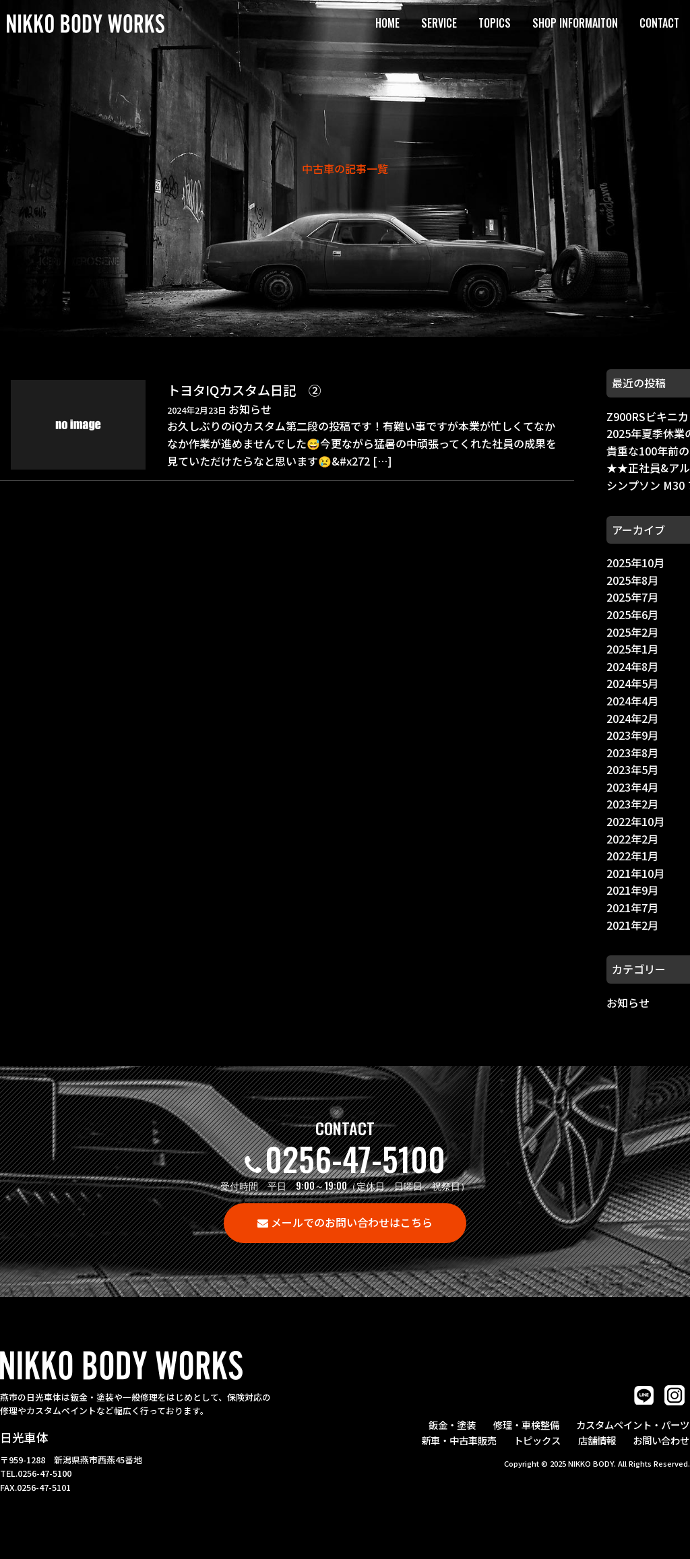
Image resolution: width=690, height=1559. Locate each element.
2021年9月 (632, 890)
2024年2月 (632, 718)
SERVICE (439, 23)
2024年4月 (632, 701)
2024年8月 (632, 666)
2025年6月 (632, 614)
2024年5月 (632, 683)
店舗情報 (598, 1439)
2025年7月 (632, 597)
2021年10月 (635, 873)
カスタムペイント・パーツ (633, 1424)
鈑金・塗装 (454, 1424)
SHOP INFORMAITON (575, 23)
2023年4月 (632, 787)
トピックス (539, 1439)
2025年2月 (632, 632)
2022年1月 (632, 856)
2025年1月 (632, 649)
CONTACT (659, 23)
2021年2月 (632, 925)
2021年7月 (632, 907)
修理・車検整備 (528, 1424)
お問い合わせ (661, 1439)
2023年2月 (632, 804)
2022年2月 (632, 839)
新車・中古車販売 (462, 1439)
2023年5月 (632, 769)
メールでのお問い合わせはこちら (352, 1222)
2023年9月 (632, 735)
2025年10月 (635, 562)
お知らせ (628, 1002)
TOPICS (494, 23)
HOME (387, 23)
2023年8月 (632, 752)
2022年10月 (635, 821)
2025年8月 (632, 580)
